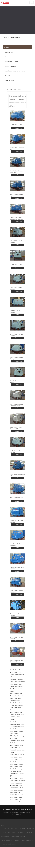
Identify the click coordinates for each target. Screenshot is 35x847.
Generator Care (14, 787)
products (6, 47)
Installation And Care (10, 66)
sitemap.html (19, 814)
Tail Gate (17, 840)
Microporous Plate (7, 840)
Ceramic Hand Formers (8, 844)
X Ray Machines (11, 832)
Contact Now (18, 128)
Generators (7, 57)
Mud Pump (8, 75)
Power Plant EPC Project (11, 61)
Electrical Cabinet (9, 80)
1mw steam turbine (13, 37)
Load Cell (21, 832)
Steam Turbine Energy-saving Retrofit (15, 71)
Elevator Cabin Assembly (18, 836)
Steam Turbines (9, 52)
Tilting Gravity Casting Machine (10, 828)
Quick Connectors (26, 840)
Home (3, 37)
